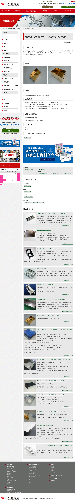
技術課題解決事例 (8, 89)
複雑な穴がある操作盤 (42, 268)
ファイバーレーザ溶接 (11, 480)
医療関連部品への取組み (12, 471)
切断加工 (9, 473)
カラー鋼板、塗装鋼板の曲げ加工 (45, 425)
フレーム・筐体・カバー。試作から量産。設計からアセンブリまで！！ (54, 359)
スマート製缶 (9, 485)
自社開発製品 (10, 487)
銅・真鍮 (6, 106)
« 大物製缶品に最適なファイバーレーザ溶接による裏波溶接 (38, 169)
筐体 (5, 50)
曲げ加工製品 (27, 186)
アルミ (5, 96)
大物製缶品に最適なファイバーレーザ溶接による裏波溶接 (51, 299)
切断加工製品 (7, 57)
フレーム (6, 36)
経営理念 (52, 467)
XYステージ (9, 490)
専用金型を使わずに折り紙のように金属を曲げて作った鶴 (51, 411)
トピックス (53, 473)
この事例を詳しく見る (67, 225)
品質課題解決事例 (32, 467)
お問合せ (53, 480)
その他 (5, 110)
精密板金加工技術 (11, 467)
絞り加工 (9, 483)
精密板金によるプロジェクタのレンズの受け (48, 248)
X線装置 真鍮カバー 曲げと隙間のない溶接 (48, 315)
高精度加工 (9, 482)
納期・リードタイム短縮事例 (11, 85)
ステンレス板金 (10, 470)
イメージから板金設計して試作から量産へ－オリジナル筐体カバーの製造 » (54, 173)
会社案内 (53, 464)
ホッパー (6, 43)
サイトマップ (54, 478)
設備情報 (52, 469)
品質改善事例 (27, 191)
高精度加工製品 (8, 68)
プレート (6, 39)
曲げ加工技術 (27, 137)
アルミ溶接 (9, 479)
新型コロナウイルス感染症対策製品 (14, 492)
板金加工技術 (6, 28)
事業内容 (52, 466)
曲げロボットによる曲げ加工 (44, 230)
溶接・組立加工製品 (9, 64)
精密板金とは (9, 468)
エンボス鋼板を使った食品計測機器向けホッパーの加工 (50, 395)
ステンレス (6, 103)
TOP (1, 28)
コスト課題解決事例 (33, 466)
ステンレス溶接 (10, 477)
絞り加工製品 (7, 71)
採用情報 (52, 470)
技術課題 (30, 470)
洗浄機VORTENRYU (11, 489)
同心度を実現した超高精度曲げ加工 (45, 284)
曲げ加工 (9, 474)
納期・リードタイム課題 (34, 469)
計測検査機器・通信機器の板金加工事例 (34, 202)
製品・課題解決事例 (34, 464)
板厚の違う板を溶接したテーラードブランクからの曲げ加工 (51, 213)
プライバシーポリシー (56, 475)
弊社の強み (9, 464)
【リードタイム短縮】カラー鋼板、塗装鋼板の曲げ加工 (50, 381)
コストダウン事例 (8, 78)
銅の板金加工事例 (28, 197)
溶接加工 (9, 476)
